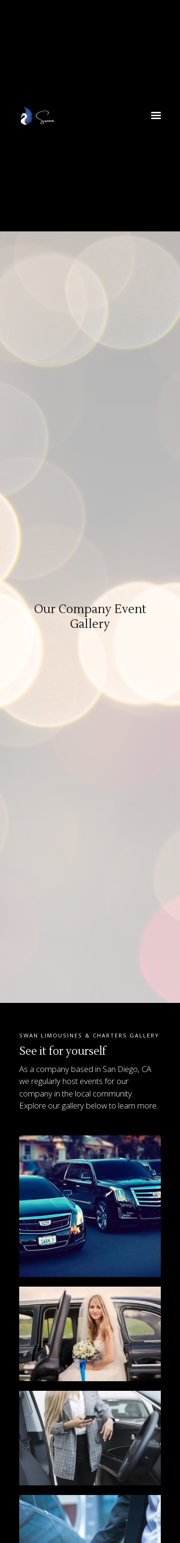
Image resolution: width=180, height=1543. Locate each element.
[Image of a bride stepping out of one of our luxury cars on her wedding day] (90, 1334)
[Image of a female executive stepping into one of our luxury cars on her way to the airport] (90, 1438)
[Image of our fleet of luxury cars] (90, 1206)
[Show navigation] (153, 115)
